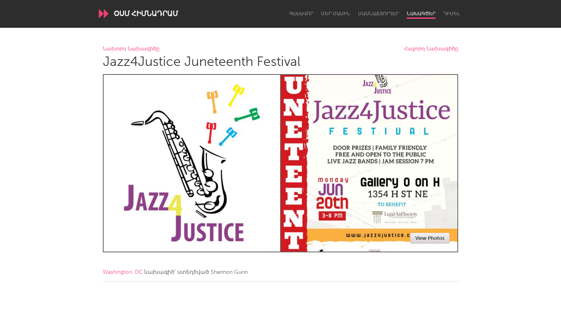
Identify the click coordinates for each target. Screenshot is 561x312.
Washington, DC (123, 272)
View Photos (430, 238)
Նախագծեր (421, 13)
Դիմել (451, 13)
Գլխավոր (301, 13)
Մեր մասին (335, 13)
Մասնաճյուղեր (378, 13)
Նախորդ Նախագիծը (131, 48)
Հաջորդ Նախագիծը (431, 48)
